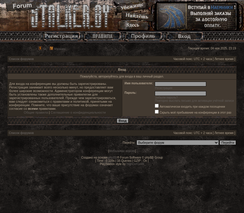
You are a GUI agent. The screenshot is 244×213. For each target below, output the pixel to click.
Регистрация (163, 88)
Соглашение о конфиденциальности (78, 112)
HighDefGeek (135, 164)
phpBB (112, 157)
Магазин (57, 49)
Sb (42, 49)
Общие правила (36, 112)
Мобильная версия (122, 151)
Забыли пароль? (166, 97)
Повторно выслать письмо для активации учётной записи (194, 100)
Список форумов (21, 59)
